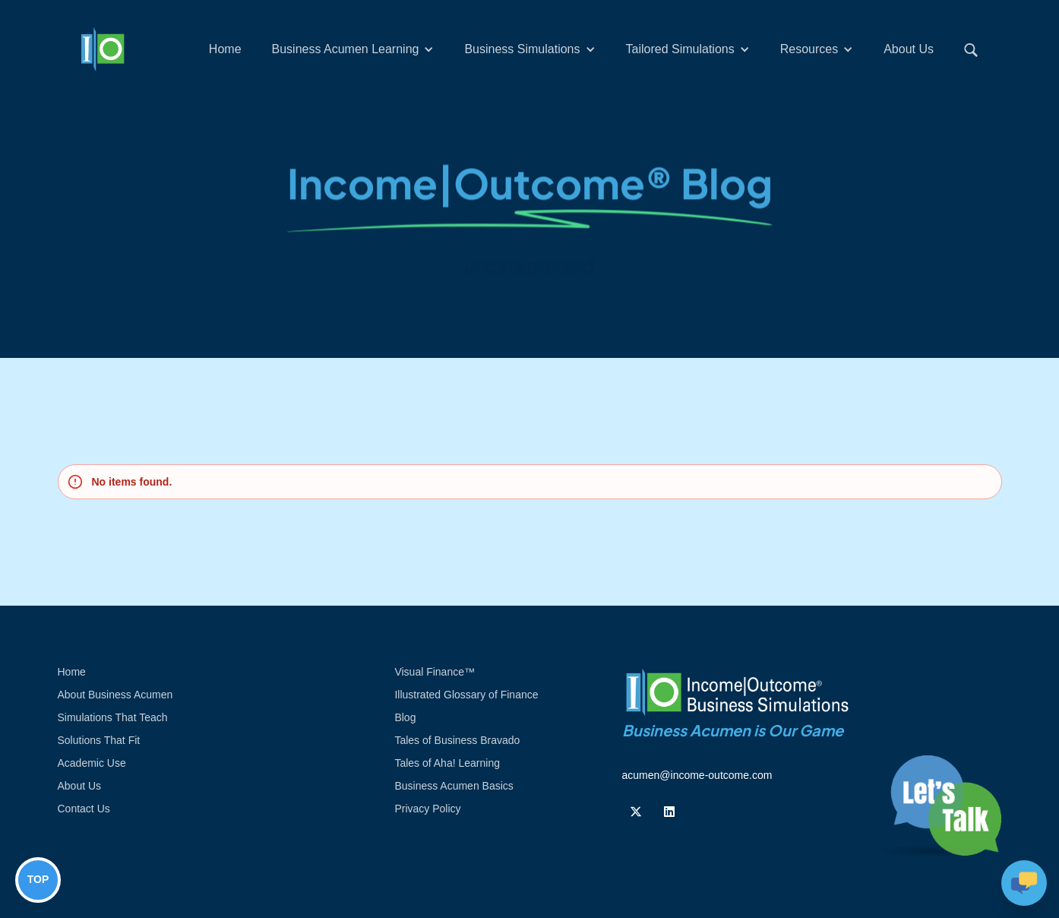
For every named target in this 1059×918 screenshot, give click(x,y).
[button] (353, 49)
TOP (38, 879)
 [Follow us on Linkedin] (669, 812)
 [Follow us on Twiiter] (636, 812)
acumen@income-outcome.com (697, 775)
